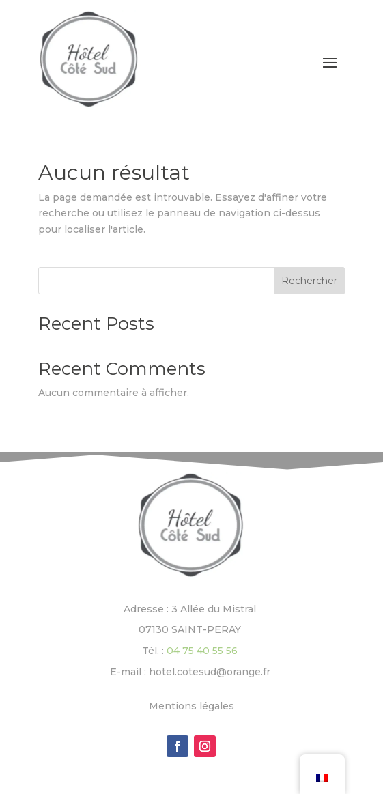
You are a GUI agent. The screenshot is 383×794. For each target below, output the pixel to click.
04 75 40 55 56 (202, 650)
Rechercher (309, 280)
